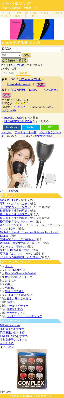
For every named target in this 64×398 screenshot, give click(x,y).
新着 (19, 14)
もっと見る (7, 343)
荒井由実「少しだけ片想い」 (17, 239)
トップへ (6, 132)
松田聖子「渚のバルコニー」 (17, 221)
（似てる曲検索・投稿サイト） (20, 7)
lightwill (28, 396)
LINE (50, 127)
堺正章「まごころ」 (12, 253)
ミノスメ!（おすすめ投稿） (37, 136)
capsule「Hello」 (10, 200)
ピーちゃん (19, 106)
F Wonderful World (30, 79)
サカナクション (16, 312)
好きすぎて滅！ (14, 291)
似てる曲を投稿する (14, 60)
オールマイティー (17, 305)
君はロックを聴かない (18, 294)
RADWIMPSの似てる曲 (18, 121)
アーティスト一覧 (26, 132)
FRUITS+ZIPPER (15, 269)
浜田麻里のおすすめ (12, 332)
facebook (11, 127)
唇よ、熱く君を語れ (18, 298)
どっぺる (6, 14)
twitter (30, 127)
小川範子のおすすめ (12, 328)
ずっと (9, 266)
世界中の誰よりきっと (18, 277)
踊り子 (9, 284)
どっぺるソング (16, 3)
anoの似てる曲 (13, 117)
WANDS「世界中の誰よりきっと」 (21, 242)
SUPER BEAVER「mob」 (16, 250)
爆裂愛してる (14, 309)
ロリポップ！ (46, 396)
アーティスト (32, 14)
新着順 (23, 73)
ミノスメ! (57, 13)
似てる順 (8, 73)
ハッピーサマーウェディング (24, 316)
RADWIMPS (18, 89)
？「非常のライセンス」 (15, 207)
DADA (33, 89)
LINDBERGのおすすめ (14, 336)
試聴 (41, 84)
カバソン (45, 13)
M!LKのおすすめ (10, 325)
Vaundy (9, 287)
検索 (26, 54)
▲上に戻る (7, 346)
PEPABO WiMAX (15, 65)
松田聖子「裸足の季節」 (15, 210)
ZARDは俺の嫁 (9, 191)
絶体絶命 (51, 89)
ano (13, 79)
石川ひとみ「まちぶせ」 (15, 203)
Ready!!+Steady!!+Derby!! (20, 273)
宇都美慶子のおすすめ (13, 339)
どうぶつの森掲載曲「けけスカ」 (20, 257)
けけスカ (10, 280)
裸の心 (10, 302)
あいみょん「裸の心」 (13, 246)
